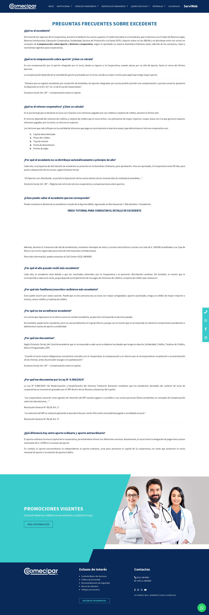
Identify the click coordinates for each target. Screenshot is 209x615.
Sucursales (174, 6)
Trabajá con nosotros (90, 589)
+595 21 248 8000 (144, 580)
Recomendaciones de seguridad (95, 583)
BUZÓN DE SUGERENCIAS (94, 600)
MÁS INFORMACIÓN (38, 524)
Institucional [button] (64, 6)
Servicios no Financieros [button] (113, 6)
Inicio (51, 6)
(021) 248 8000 (143, 577)
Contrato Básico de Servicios (94, 576)
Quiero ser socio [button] (139, 6)
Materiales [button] (158, 6)
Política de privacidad (90, 579)
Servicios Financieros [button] (86, 6)
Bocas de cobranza (89, 586)
